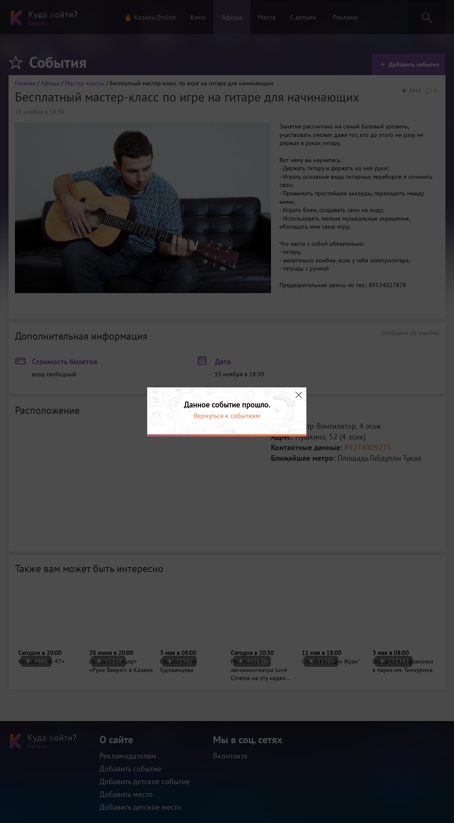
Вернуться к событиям (227, 415)
